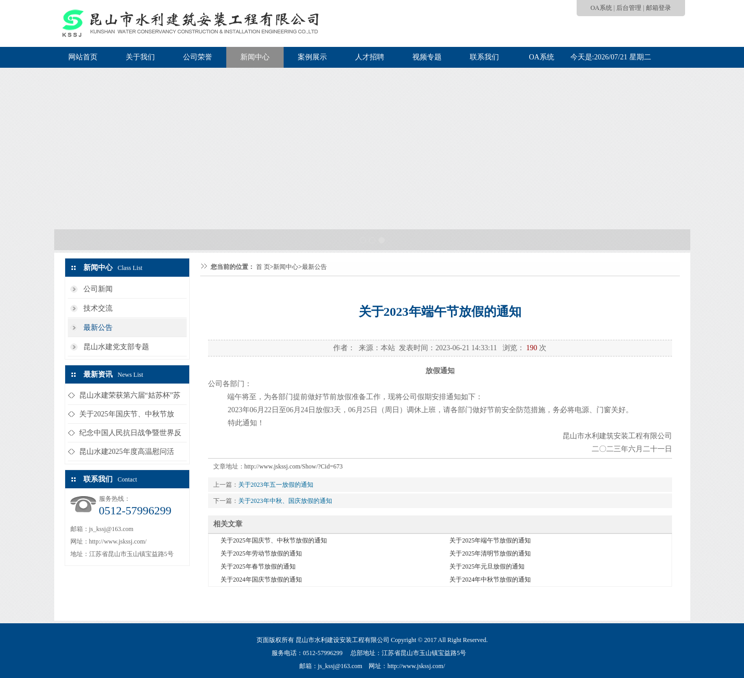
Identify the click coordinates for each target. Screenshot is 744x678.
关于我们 (140, 57)
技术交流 (98, 308)
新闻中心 (255, 57)
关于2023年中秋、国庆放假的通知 (285, 500)
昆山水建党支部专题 (116, 347)
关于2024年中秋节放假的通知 (490, 579)
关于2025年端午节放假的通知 (490, 540)
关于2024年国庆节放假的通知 (261, 579)
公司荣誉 (197, 57)
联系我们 (484, 57)
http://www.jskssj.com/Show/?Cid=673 (294, 466)
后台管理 (628, 7)
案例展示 (312, 57)
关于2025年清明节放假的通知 (490, 553)
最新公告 (98, 327)
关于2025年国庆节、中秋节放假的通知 (274, 540)
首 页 (263, 266)
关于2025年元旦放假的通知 (487, 566)
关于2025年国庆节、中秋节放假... (126, 416)
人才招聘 (369, 57)
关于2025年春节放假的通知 (258, 566)
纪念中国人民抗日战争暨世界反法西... (130, 435)
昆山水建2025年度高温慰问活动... (126, 454)
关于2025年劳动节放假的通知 (261, 553)
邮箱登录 (658, 7)
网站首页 (82, 57)
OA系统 (601, 7)
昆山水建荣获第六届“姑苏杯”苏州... (129, 397)
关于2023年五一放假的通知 (275, 484)
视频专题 (427, 57)
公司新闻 (98, 289)
